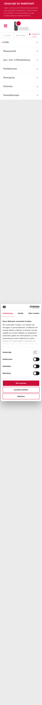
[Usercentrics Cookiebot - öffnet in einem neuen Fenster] (29, 307)
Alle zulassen (21, 383)
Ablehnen (21, 396)
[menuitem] (21, 42)
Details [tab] (20, 313)
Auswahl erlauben (21, 390)
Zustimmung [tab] (8, 313)
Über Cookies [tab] (33, 313)
